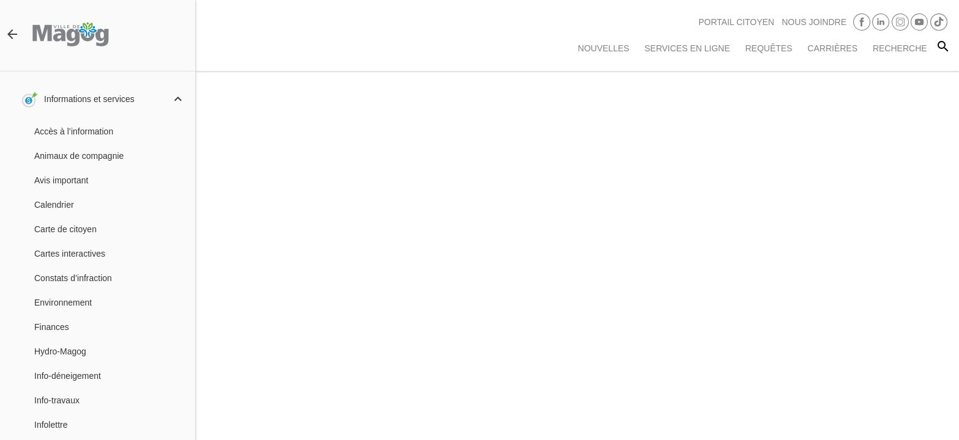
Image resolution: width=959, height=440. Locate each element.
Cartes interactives (69, 253)
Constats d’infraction (73, 278)
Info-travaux (57, 400)
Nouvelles (603, 48)
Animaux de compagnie (79, 156)
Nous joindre (814, 22)
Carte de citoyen (65, 229)
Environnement (63, 302)
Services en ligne (687, 48)
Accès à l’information (73, 131)
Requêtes (768, 48)
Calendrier (54, 205)
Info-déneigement (67, 376)
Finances (51, 327)
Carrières (832, 48)
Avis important (61, 180)
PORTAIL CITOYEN (736, 22)
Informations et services (89, 99)
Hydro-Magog (60, 351)
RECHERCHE (900, 48)
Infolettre (50, 425)
